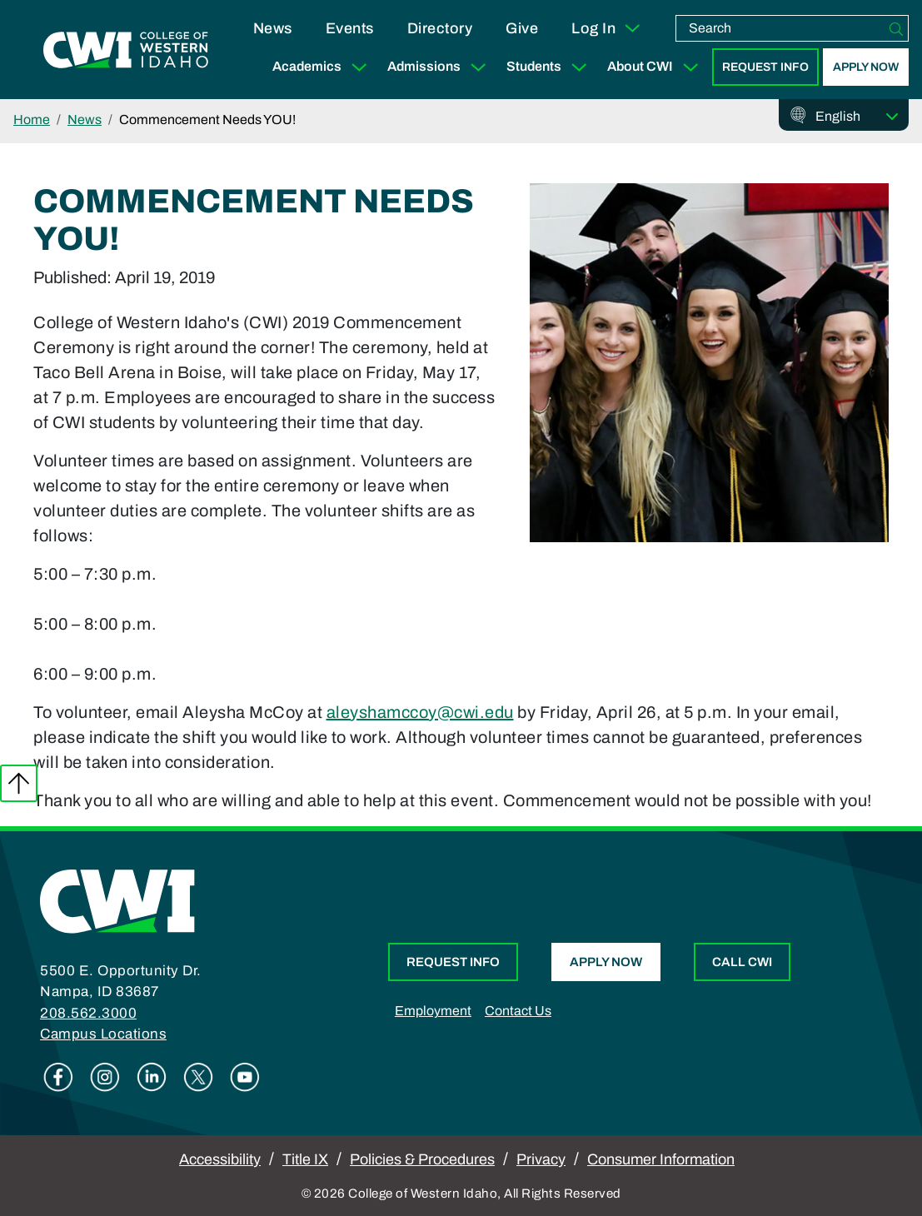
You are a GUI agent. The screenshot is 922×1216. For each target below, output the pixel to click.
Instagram (105, 1077)
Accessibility (220, 1159)
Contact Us (518, 1011)
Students (550, 67)
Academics (323, 67)
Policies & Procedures (422, 1159)
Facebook (58, 1077)
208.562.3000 (88, 1013)
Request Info (765, 67)
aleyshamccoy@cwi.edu (420, 712)
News (272, 28)
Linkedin (151, 1077)
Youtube (245, 1077)
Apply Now (866, 67)
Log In (606, 28)
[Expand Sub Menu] (359, 67)
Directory (440, 28)
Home (31, 119)
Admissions (440, 67)
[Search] (896, 28)
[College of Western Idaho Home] (125, 50)
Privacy (541, 1159)
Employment (433, 1011)
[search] (780, 28)
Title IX (305, 1159)
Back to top (18, 783)
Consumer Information (661, 1159)
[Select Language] (857, 117)
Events (350, 28)
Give (522, 28)
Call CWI (742, 962)
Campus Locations (103, 1034)
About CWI (656, 67)
